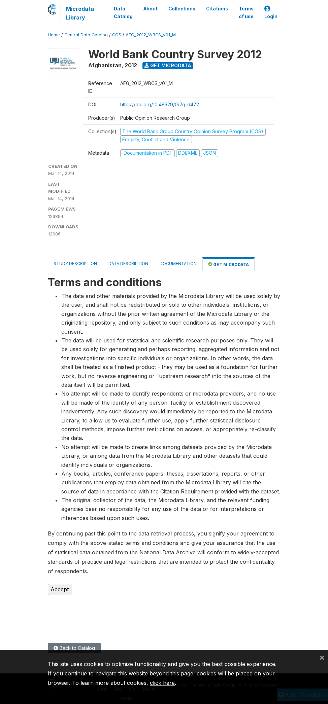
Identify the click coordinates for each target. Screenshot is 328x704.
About (150, 8)
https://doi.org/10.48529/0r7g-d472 (159, 104)
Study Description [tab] (75, 263)
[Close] (322, 657)
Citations (217, 8)
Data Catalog (123, 12)
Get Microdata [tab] (228, 264)
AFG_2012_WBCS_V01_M (151, 34)
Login (270, 12)
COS (116, 34)
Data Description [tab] (128, 263)
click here (162, 682)
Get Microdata (167, 65)
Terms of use (246, 12)
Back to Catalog (74, 648)
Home (54, 34)
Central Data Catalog (86, 34)
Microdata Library (80, 13)
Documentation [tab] (178, 263)
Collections (181, 8)
